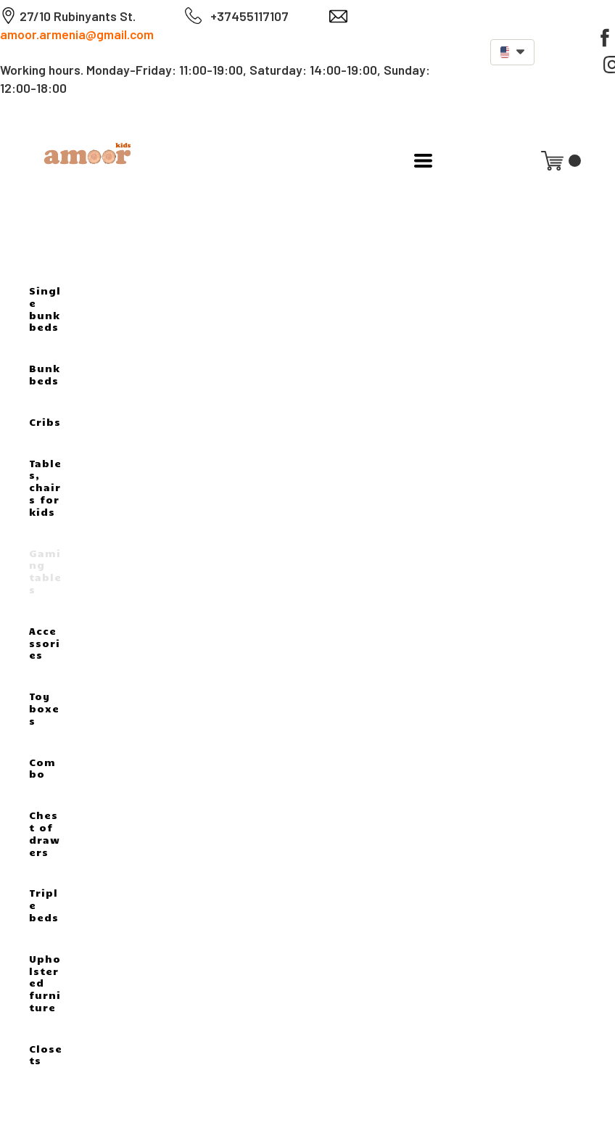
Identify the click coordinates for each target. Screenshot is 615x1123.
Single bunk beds (45, 308)
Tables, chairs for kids (45, 487)
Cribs (45, 422)
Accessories (44, 643)
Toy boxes (44, 708)
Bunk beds (44, 374)
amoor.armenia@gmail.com (77, 34)
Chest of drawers (44, 833)
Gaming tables (45, 571)
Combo (42, 768)
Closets (45, 1054)
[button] (512, 52)
